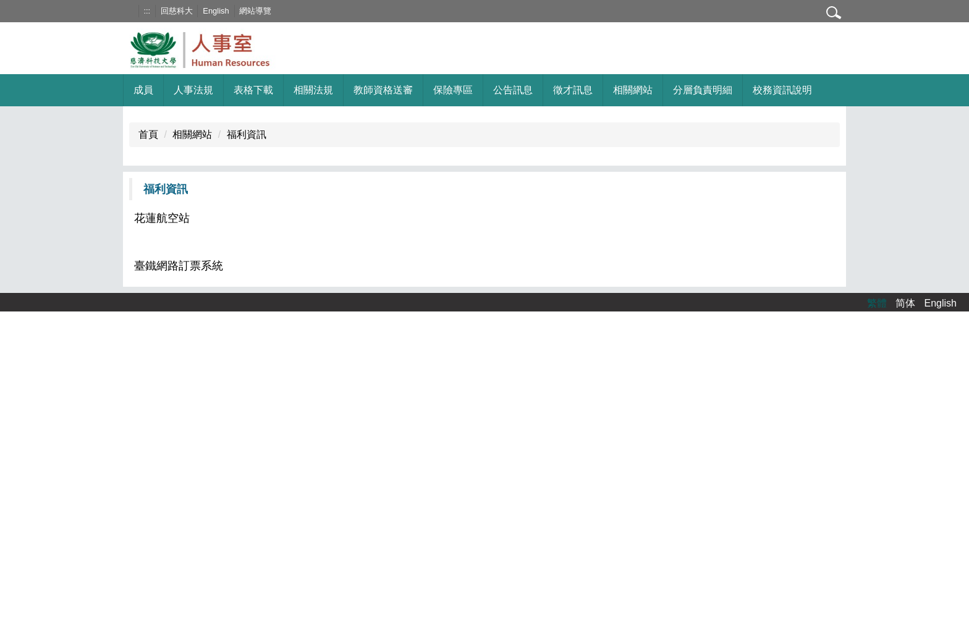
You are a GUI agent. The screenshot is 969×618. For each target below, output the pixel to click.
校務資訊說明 (782, 90)
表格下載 (253, 90)
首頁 (148, 134)
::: (146, 10)
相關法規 (313, 90)
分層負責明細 (702, 90)
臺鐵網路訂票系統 (178, 266)
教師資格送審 (383, 90)
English (216, 10)
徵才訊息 (573, 90)
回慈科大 (177, 10)
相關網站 (192, 134)
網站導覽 (255, 10)
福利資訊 (246, 134)
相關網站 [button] (633, 90)
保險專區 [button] (453, 90)
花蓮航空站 (162, 218)
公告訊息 (513, 90)
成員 (143, 90)
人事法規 (193, 90)
